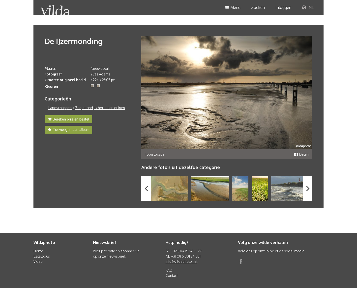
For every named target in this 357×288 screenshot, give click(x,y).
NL (308, 7)
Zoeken (258, 7)
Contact (172, 275)
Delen (301, 154)
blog (270, 251)
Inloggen (283, 7)
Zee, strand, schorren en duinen (100, 108)
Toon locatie (154, 154)
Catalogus (41, 256)
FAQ (169, 270)
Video (38, 261)
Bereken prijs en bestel (68, 119)
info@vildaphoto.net (181, 261)
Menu (232, 8)
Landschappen (60, 108)
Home (38, 251)
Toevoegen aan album (68, 130)
